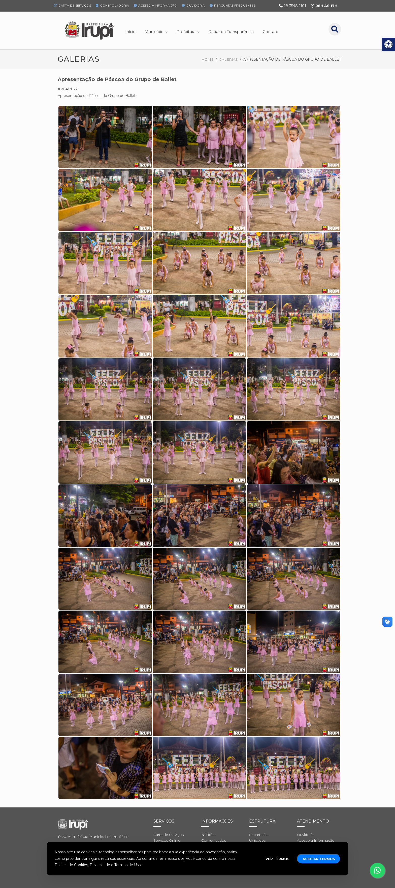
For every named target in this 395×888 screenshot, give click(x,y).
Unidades (257, 840)
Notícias (208, 834)
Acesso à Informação (155, 5)
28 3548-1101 (295, 6)
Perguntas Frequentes (232, 5)
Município (154, 31)
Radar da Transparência (231, 31)
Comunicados (213, 840)
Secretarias (258, 834)
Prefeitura (186, 31)
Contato (270, 31)
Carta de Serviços (72, 5)
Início (130, 31)
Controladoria (112, 5)
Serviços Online (166, 840)
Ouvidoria (193, 5)
